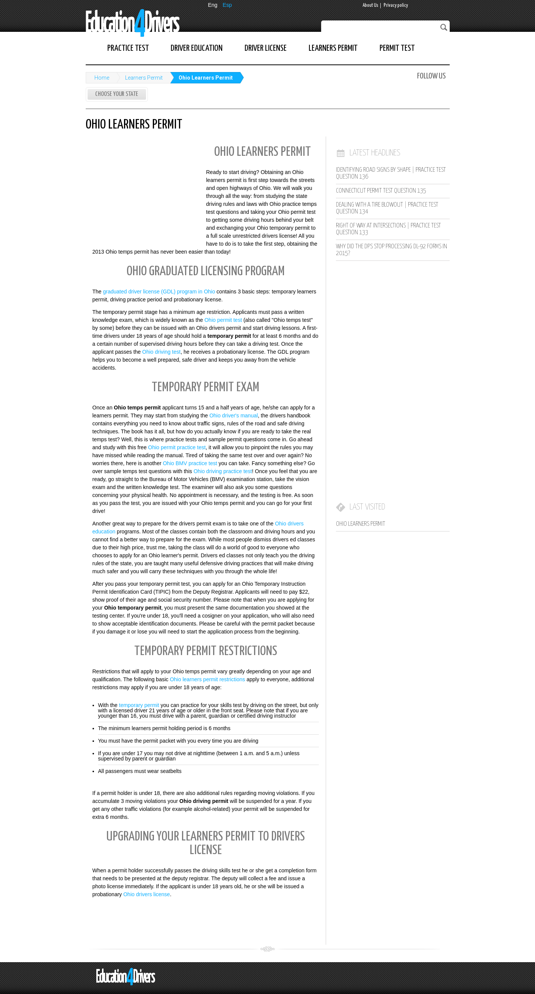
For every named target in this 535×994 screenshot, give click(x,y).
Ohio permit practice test (177, 447)
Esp (227, 5)
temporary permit (139, 705)
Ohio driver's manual (233, 415)
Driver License (266, 48)
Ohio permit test (223, 320)
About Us (370, 5)
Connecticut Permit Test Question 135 (381, 191)
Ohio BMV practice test (190, 463)
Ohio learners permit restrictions (207, 679)
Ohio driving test (161, 352)
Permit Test (397, 48)
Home (101, 78)
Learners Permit (333, 48)
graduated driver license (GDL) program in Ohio (159, 291)
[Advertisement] (142, 190)
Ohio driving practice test (222, 471)
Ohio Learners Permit (206, 78)
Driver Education (197, 48)
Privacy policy (396, 5)
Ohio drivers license (146, 894)
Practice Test (128, 48)
